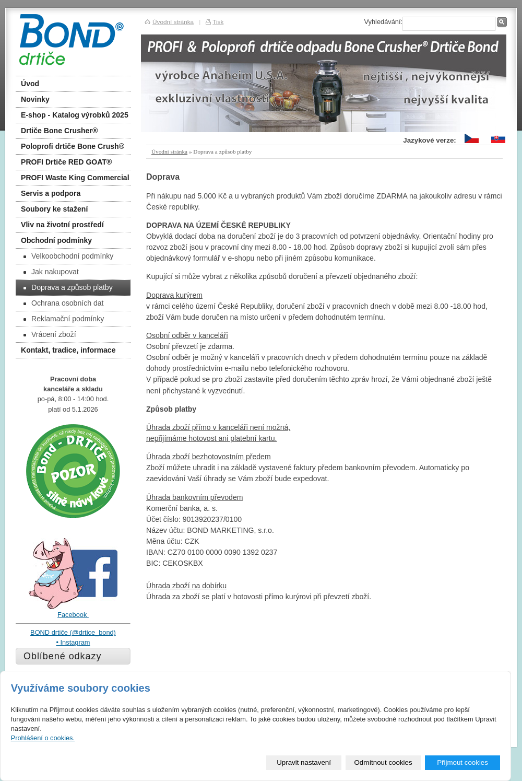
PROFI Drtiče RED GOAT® (66, 162)
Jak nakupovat (51, 271)
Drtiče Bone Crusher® (59, 130)
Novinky (35, 99)
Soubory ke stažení (54, 209)
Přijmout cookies (462, 762)
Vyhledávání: (383, 22)
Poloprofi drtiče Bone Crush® (72, 146)
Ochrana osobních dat (63, 303)
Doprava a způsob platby (68, 287)
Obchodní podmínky (56, 240)
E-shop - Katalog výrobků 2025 (74, 115)
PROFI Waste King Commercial (75, 177)
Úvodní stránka (169, 151)
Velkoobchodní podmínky (68, 256)
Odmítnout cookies (383, 762)
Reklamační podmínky (63, 318)
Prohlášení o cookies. (43, 738)
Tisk (217, 21)
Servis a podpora (50, 193)
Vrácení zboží (49, 334)
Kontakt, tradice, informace (68, 350)
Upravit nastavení (304, 762)
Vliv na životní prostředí (62, 224)
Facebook (73, 615)
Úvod (30, 83)
